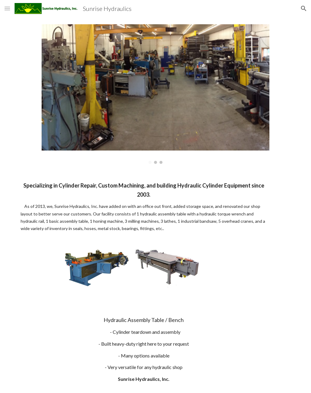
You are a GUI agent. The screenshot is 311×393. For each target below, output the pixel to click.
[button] (7, 8)
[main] (143, 206)
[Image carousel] (155, 94)
